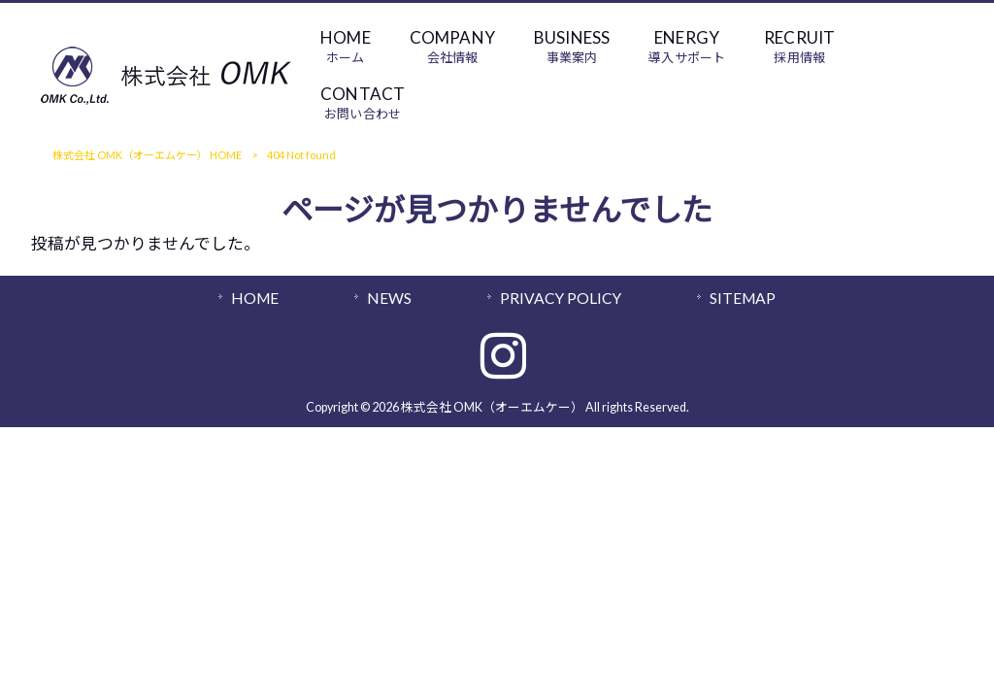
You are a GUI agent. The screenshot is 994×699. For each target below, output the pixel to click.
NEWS (389, 298)
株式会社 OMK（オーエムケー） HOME (147, 155)
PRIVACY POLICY (560, 298)
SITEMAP (743, 298)
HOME (255, 298)
